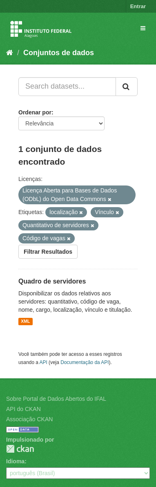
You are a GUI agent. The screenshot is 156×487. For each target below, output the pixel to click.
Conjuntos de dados (58, 53)
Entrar (138, 6)
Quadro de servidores (52, 281)
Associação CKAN (29, 419)
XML (25, 321)
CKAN (20, 449)
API (43, 362)
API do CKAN (23, 409)
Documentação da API (84, 362)
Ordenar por (34, 112)
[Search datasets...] (67, 86)
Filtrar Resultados (48, 251)
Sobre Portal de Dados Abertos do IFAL (56, 398)
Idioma (15, 461)
